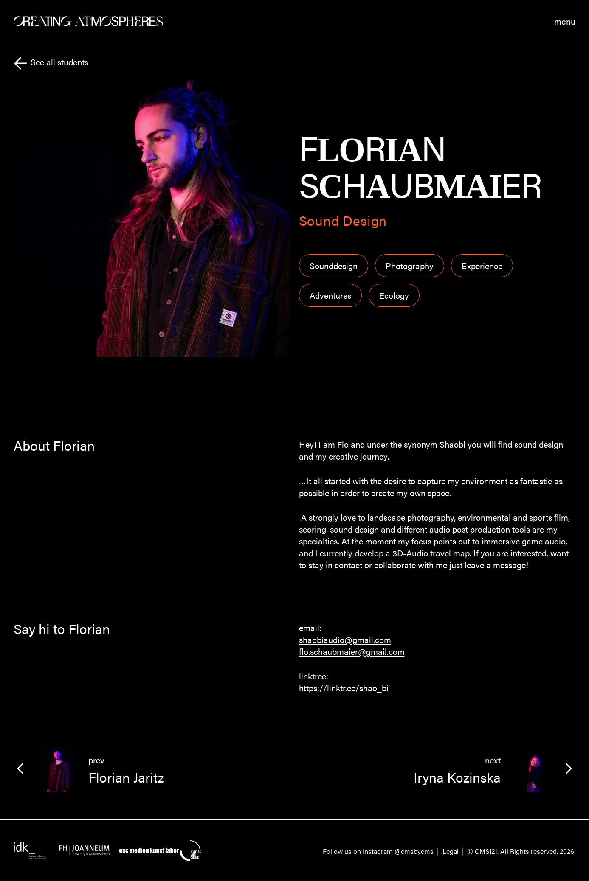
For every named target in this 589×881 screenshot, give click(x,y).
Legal (450, 851)
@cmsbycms (414, 851)
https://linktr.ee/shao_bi (344, 688)
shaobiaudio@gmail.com (345, 639)
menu (564, 21)
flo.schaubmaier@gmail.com (352, 651)
